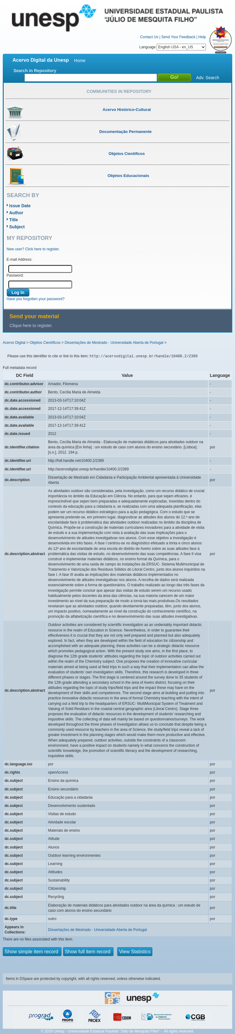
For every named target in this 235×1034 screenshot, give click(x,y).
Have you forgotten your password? (36, 299)
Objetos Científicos (45, 342)
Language (172, 47)
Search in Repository (34, 70)
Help (202, 37)
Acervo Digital (14, 342)
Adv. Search (207, 77)
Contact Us (149, 37)
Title (13, 219)
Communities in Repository (119, 91)
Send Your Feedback (178, 37)
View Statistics (135, 951)
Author (16, 212)
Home (79, 60)
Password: (15, 275)
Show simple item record (32, 951)
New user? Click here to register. (33, 249)
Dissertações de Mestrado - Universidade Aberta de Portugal (114, 342)
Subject (17, 226)
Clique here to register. (31, 325)
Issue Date (20, 205)
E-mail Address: (19, 259)
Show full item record (88, 951)
